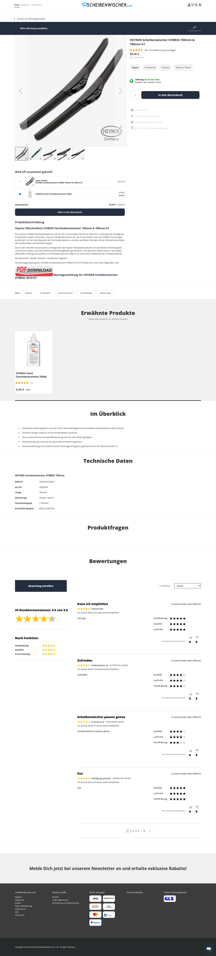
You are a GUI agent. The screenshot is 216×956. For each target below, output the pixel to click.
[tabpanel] (33, 362)
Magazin (26, 4)
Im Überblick (45, 293)
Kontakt (55, 897)
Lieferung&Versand (60, 900)
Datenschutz (20, 909)
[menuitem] (25, 12)
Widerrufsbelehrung (23, 906)
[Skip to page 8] (141, 831)
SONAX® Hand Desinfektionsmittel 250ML (31, 375)
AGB (17, 912)
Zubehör (28, 293)
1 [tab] (108, 400)
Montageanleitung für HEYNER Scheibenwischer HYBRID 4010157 (66, 276)
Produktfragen (86, 293)
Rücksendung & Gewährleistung (65, 903)
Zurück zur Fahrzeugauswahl (31, 18)
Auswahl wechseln (194, 31)
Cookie (18, 903)
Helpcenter (37, 4)
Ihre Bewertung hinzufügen (162, 50)
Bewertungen (105, 293)
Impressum (19, 915)
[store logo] (108, 5)
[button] (21, 91)
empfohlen (165, 586)
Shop (17, 4)
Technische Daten (65, 293)
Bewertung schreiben (40, 585)
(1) (32, 383)
